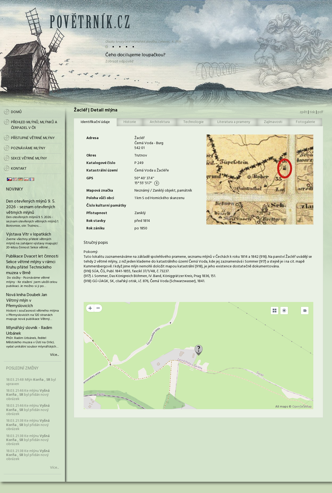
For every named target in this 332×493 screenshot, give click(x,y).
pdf (320, 112)
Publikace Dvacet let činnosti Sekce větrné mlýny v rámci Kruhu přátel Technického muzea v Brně (32, 265)
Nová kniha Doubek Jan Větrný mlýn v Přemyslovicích (26, 301)
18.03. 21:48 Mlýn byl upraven (31, 382)
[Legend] (304, 310)
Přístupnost (96, 213)
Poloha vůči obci (100, 198)
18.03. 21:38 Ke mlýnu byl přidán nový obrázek (28, 425)
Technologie (193, 122)
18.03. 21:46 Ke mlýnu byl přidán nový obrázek (28, 395)
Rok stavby (95, 221)
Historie (129, 122)
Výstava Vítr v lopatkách (28, 234)
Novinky (14, 189)
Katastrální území (102, 170)
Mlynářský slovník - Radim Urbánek (29, 330)
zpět (303, 112)
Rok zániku (95, 228)
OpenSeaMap (302, 406)
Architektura (160, 122)
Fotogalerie (305, 122)
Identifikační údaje (95, 122)
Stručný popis (96, 243)
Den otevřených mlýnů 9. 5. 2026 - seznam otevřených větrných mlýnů (30, 207)
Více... (54, 355)
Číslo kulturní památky (106, 206)
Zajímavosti (273, 122)
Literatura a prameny (233, 122)
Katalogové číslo (100, 163)
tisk (312, 112)
